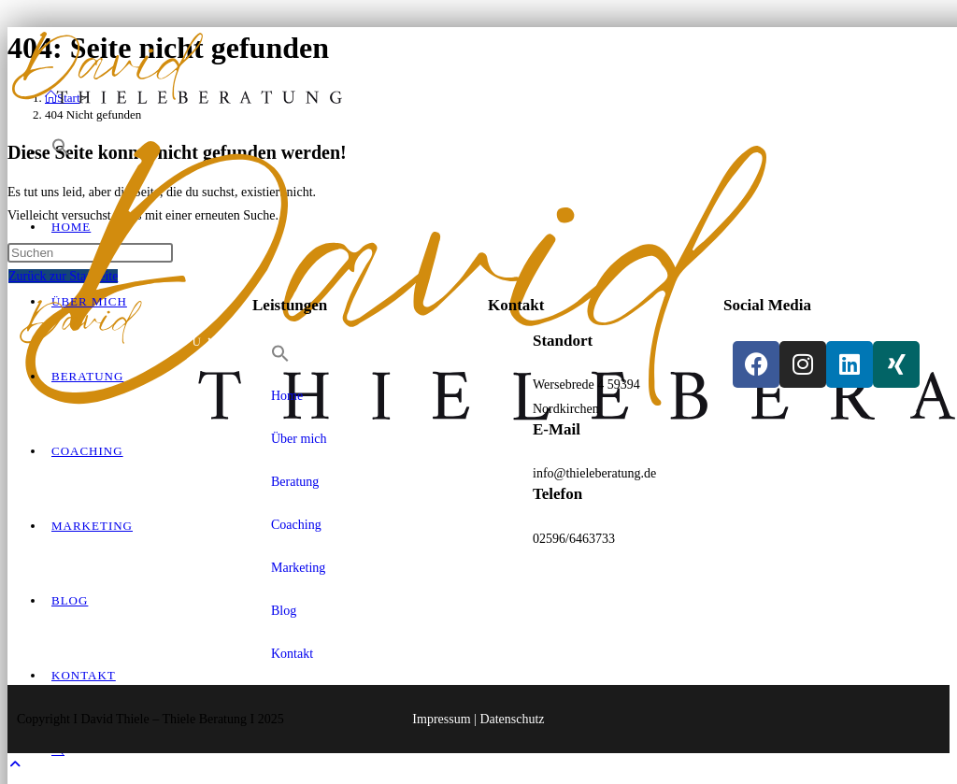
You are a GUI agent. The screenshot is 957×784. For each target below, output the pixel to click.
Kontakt (292, 654)
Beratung (295, 482)
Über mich (298, 439)
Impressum (441, 719)
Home (287, 396)
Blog (283, 611)
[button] (61, 152)
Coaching (296, 525)
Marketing (298, 568)
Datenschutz (511, 719)
